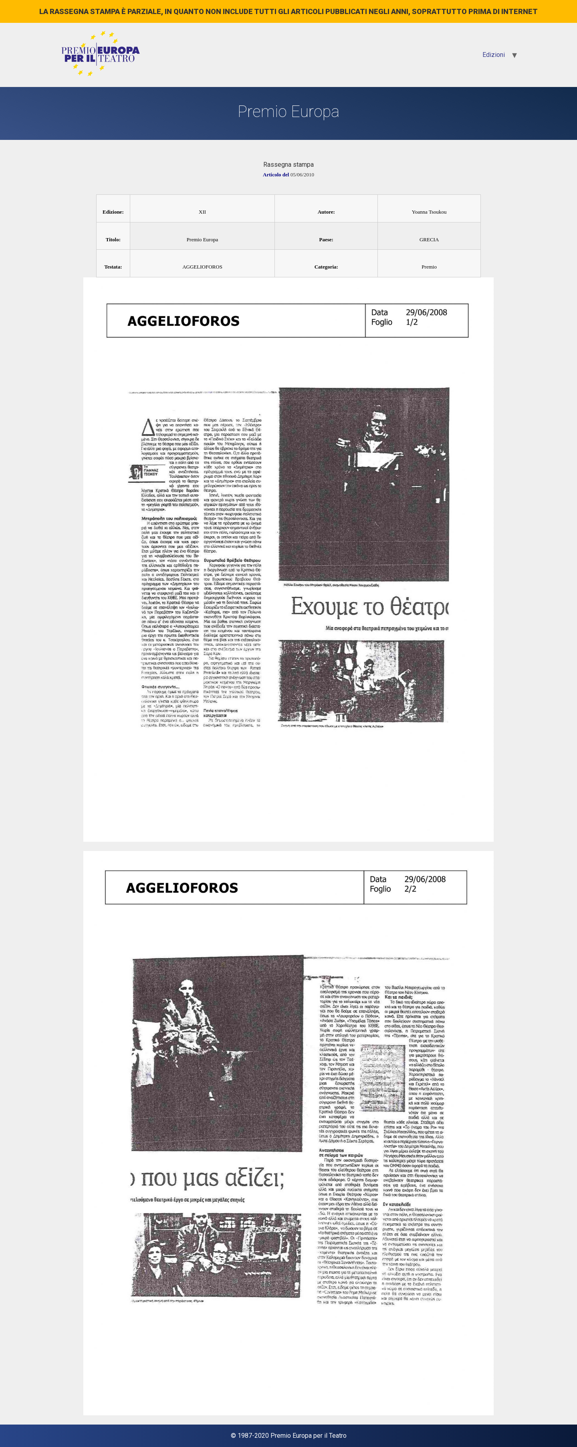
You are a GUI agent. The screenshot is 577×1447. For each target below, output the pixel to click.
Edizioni (493, 55)
